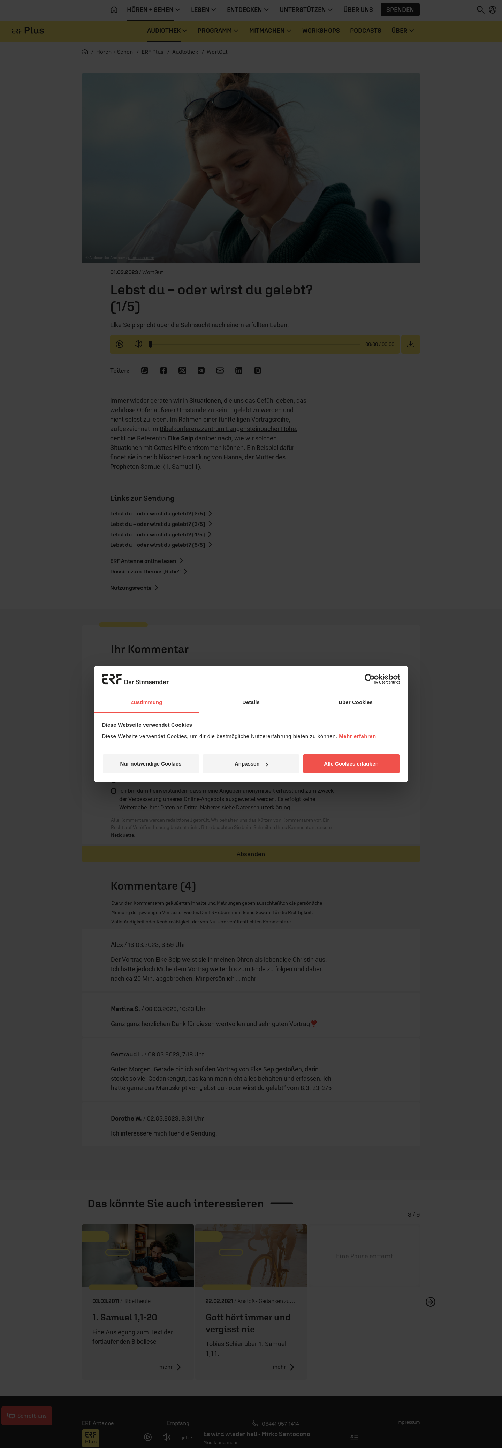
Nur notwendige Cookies (151, 764)
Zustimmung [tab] (146, 702)
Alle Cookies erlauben (351, 764)
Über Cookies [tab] (356, 702)
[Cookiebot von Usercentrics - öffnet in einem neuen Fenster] (369, 679)
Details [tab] (251, 702)
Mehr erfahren (357, 736)
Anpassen (251, 764)
